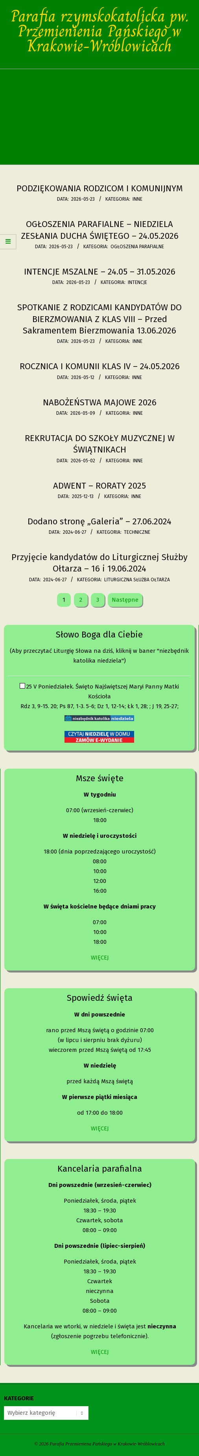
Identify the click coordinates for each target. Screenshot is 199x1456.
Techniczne (137, 532)
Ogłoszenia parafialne (137, 246)
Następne (125, 599)
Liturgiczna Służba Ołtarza (137, 579)
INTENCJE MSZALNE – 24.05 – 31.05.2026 (99, 271)
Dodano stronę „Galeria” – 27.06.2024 (99, 521)
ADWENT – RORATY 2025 (99, 485)
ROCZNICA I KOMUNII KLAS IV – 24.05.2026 (100, 366)
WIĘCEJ (100, 957)
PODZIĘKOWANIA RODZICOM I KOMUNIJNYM (100, 188)
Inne (137, 199)
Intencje (137, 282)
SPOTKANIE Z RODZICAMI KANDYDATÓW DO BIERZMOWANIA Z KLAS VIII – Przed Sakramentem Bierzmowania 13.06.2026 (99, 319)
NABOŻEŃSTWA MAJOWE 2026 (100, 402)
